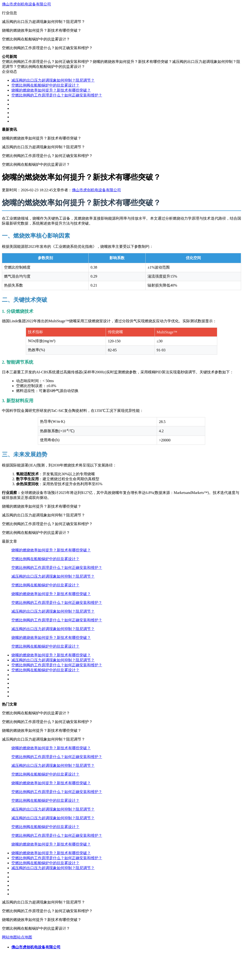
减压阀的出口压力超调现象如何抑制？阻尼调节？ (53, 80)
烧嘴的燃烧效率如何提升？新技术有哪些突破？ (51, 90)
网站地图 (9, 937)
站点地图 (24, 937)
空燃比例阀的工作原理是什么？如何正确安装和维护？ (56, 95)
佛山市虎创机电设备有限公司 (26, 4)
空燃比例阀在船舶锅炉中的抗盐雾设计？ (45, 85)
